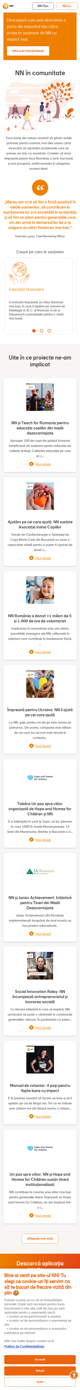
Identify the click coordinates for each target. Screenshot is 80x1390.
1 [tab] (34, 330)
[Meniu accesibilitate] (74, 1375)
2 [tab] (41, 330)
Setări (40, 1381)
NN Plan (43, 6)
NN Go (66, 6)
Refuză (40, 1370)
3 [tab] (49, 330)
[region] (40, 1329)
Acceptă (40, 1359)
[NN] (8, 6)
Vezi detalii (43, 464)
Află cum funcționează (28, 51)
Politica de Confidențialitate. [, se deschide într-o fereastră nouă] (24, 1346)
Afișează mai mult (40, 1238)
